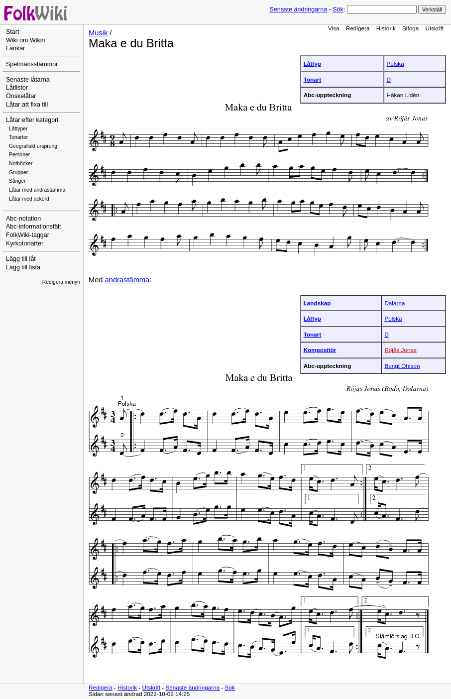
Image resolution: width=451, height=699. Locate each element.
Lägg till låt (21, 258)
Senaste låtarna (28, 79)
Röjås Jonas (400, 350)
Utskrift (435, 28)
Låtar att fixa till (27, 104)
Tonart (313, 79)
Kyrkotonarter (24, 243)
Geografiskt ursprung (33, 146)
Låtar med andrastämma (37, 190)
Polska (395, 63)
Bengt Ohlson (402, 365)
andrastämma (127, 280)
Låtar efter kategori (32, 119)
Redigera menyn (61, 282)
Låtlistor (17, 87)
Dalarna (394, 303)
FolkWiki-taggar (27, 235)
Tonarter (18, 137)
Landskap (317, 303)
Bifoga (410, 28)
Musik (98, 33)
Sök (338, 9)
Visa (333, 28)
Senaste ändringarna (298, 9)
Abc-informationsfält (33, 226)
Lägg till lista (23, 267)
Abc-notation (23, 218)
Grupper (18, 172)
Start (12, 31)
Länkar (15, 48)
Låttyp (312, 63)
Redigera (358, 28)
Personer (19, 154)
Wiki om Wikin (25, 40)
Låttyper (18, 128)
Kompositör (320, 350)
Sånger (17, 181)
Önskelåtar (21, 96)
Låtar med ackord (29, 199)
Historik (386, 28)
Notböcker (20, 163)
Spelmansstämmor (32, 64)
